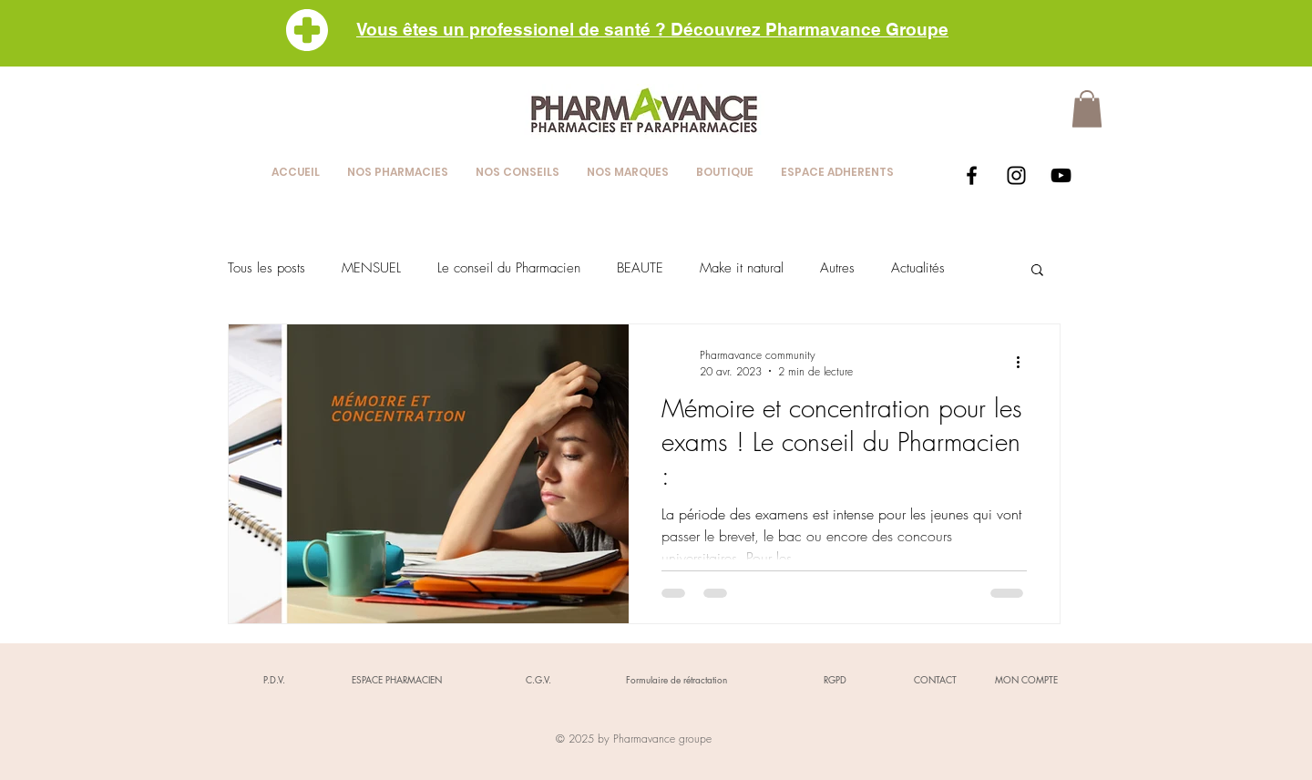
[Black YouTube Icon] (1061, 175)
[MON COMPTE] (1026, 680)
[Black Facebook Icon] (971, 175)
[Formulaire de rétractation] (676, 680)
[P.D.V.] (274, 680)
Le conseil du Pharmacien (508, 268)
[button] (1086, 109)
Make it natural (742, 268)
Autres (837, 268)
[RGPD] (834, 680)
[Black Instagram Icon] (1016, 175)
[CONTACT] (935, 680)
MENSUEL (371, 268)
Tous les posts (266, 268)
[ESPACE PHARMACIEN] (396, 680)
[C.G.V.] (538, 680)
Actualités (918, 268)
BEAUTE (640, 268)
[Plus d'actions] (1024, 363)
